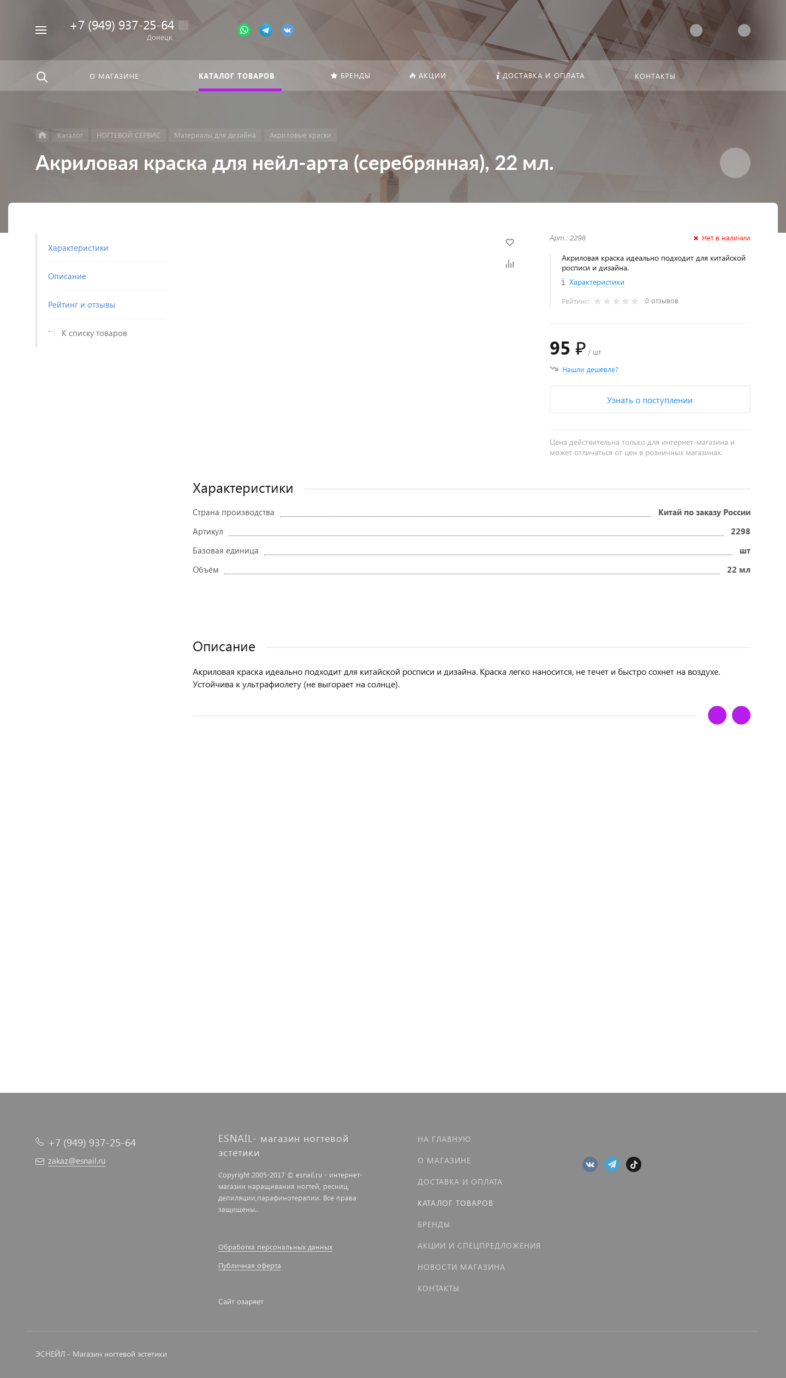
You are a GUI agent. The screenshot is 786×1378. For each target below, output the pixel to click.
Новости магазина (461, 1267)
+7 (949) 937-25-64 (121, 24)
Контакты (439, 1288)
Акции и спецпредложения (479, 1245)
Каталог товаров (455, 1203)
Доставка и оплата (460, 1181)
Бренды (434, 1224)
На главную (444, 1139)
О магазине (444, 1160)
